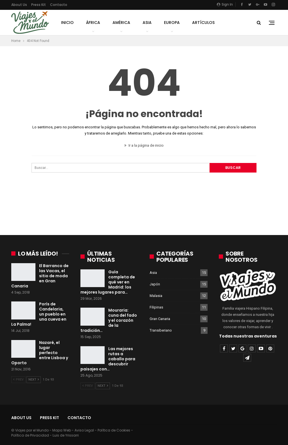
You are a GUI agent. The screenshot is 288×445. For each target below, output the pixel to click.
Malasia (156, 296)
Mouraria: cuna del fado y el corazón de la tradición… (108, 320)
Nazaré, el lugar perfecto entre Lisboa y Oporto (39, 353)
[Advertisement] (144, 206)
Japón (155, 284)
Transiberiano (161, 330)
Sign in (225, 4)
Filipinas (156, 307)
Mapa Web (61, 430)
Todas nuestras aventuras (248, 336)
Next (33, 379)
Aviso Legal (84, 430)
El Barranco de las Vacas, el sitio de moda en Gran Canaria (40, 276)
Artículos (203, 22)
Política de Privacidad (30, 435)
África (93, 22)
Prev (18, 379)
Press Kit (38, 4)
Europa (172, 22)
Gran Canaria (160, 319)
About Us (19, 4)
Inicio (67, 22)
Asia (147, 22)
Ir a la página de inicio (144, 145)
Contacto (58, 4)
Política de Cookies (114, 430)
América (121, 22)
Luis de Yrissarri (66, 435)
